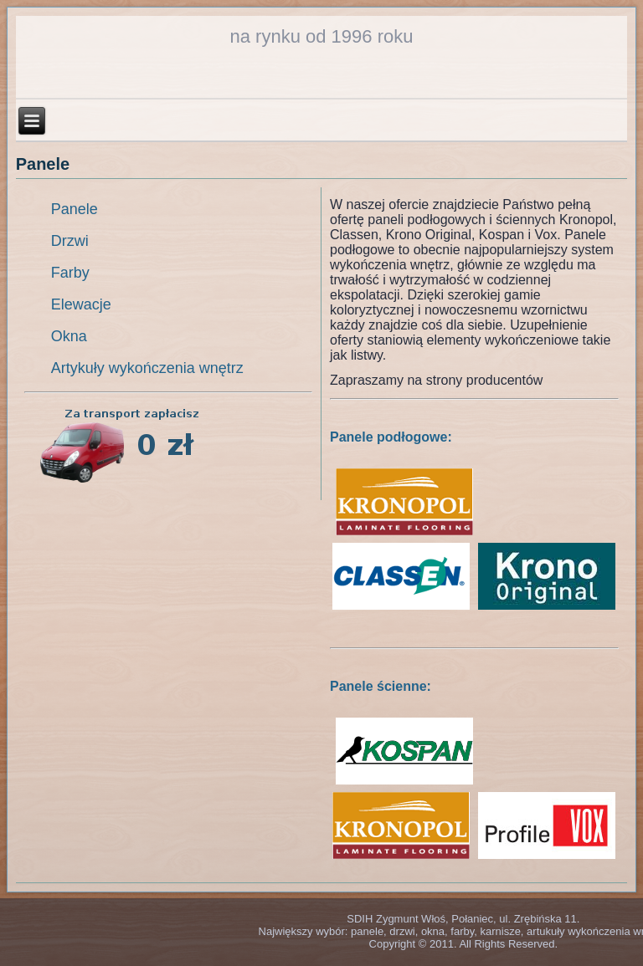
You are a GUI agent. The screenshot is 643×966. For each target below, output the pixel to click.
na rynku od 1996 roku (322, 36)
